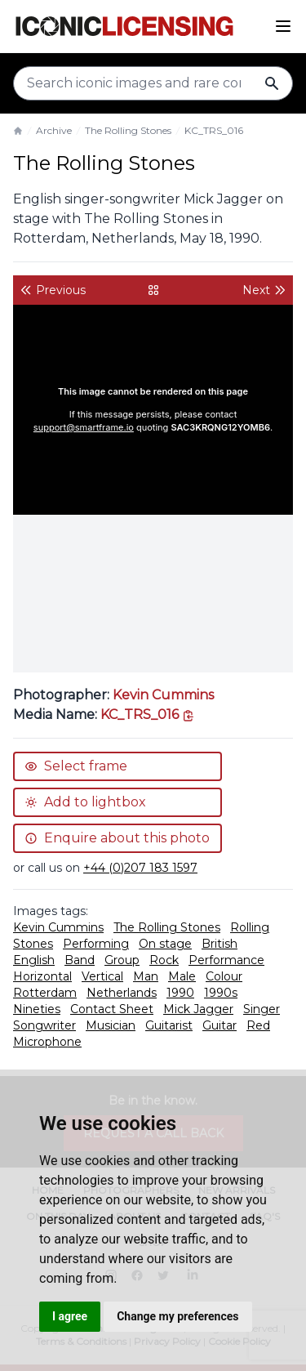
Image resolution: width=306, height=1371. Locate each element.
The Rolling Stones (128, 130)
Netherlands (121, 992)
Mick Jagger (198, 1009)
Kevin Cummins (163, 695)
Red (258, 1025)
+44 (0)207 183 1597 (140, 867)
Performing (96, 943)
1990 (180, 992)
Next (264, 290)
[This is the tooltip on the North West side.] (147, 714)
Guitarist (169, 1025)
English (34, 960)
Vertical (102, 976)
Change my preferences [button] (177, 1316)
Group (122, 960)
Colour (224, 976)
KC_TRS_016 (213, 130)
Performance (226, 960)
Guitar (219, 1025)
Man (145, 976)
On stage (165, 943)
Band (79, 960)
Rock (164, 960)
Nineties (36, 1009)
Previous (53, 290)
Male (182, 976)
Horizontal (42, 976)
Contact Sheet (111, 1009)
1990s (220, 992)
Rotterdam (45, 992)
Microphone (47, 1041)
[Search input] (153, 83)
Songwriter (44, 1025)
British (219, 943)
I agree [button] (69, 1316)
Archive (54, 130)
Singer (261, 1009)
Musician (110, 1025)
